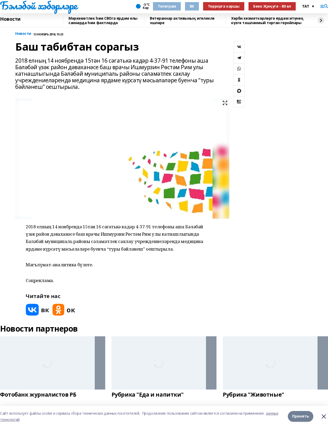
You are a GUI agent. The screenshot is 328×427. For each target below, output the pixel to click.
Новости (10, 19)
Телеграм (167, 6)
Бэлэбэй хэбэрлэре (38, 5)
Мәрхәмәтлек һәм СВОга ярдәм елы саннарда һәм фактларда (102, 20)
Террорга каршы (224, 6)
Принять (300, 416)
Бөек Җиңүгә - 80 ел (272, 6)
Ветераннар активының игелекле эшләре (182, 20)
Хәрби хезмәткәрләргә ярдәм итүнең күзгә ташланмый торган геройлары (267, 20)
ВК (192, 6)
